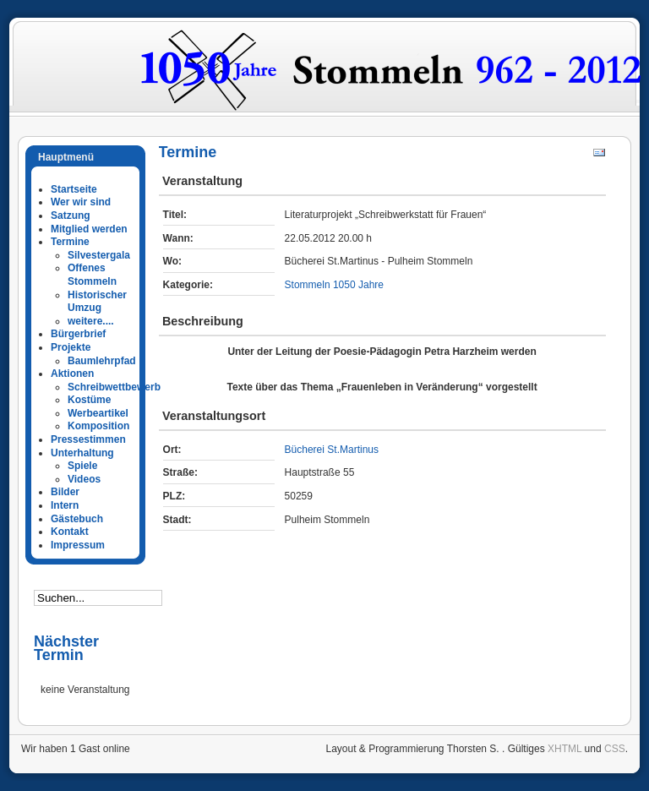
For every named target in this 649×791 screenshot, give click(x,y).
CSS (614, 749)
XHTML (564, 749)
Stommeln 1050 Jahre (334, 285)
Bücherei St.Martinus (332, 450)
